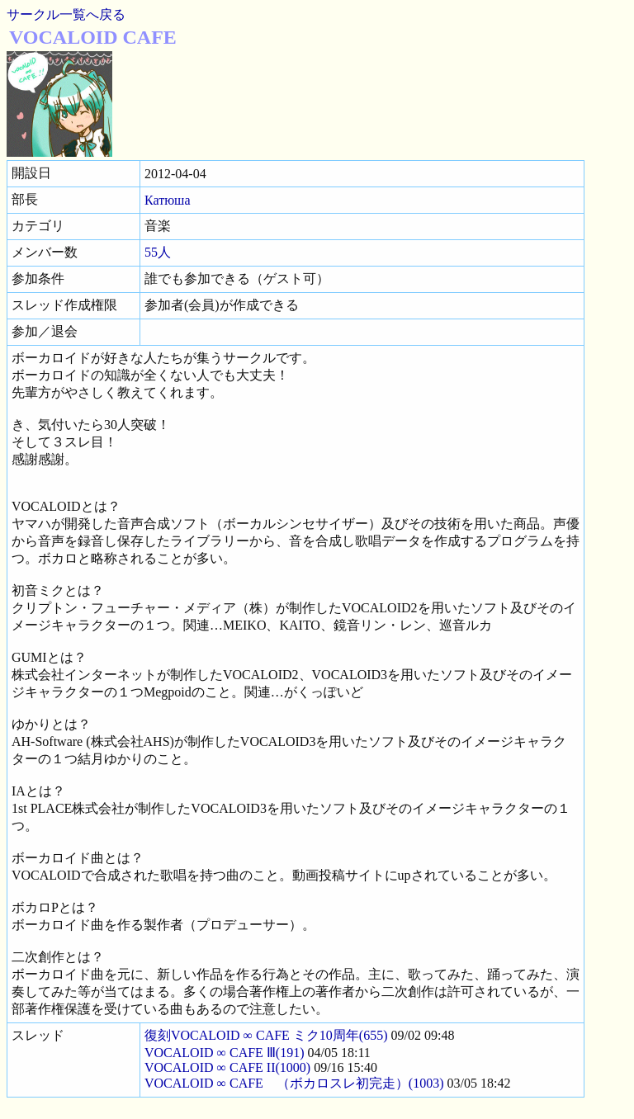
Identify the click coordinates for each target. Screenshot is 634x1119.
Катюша (167, 200)
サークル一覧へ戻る (66, 14)
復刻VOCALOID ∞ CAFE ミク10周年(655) (266, 1035)
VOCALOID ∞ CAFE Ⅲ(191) (224, 1053)
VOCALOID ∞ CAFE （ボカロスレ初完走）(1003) (294, 1083)
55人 (157, 252)
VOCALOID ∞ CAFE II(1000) (227, 1067)
